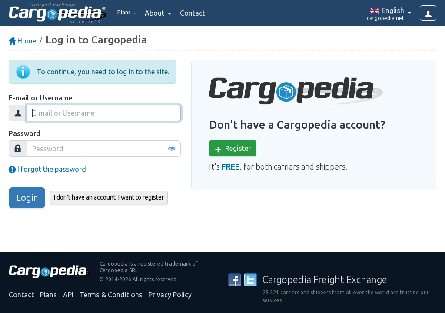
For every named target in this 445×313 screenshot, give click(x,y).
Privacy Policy (170, 295)
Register (233, 148)
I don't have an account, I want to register (109, 197)
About (161, 13)
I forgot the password (47, 169)
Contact (198, 13)
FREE (230, 166)
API (68, 295)
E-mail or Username (40, 98)
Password (24, 133)
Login (27, 198)
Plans (48, 295)
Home (22, 41)
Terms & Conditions (111, 295)
